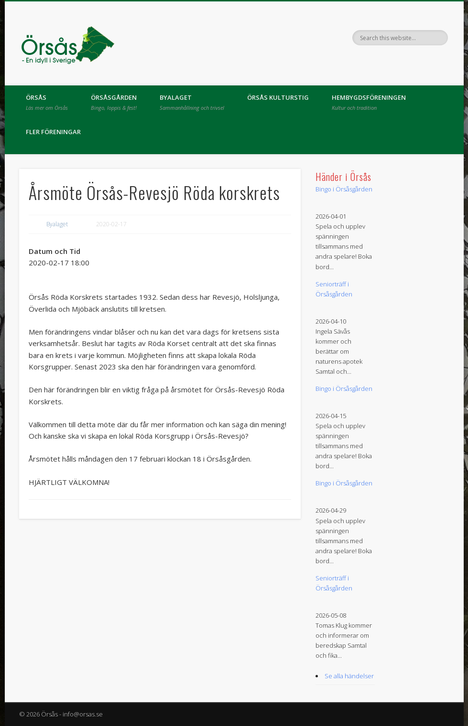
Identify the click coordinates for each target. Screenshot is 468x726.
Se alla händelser (349, 676)
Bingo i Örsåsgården (344, 189)
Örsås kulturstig (278, 97)
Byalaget (192, 102)
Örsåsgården (114, 102)
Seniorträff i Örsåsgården (334, 289)
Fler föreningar (53, 131)
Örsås (47, 102)
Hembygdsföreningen (369, 102)
